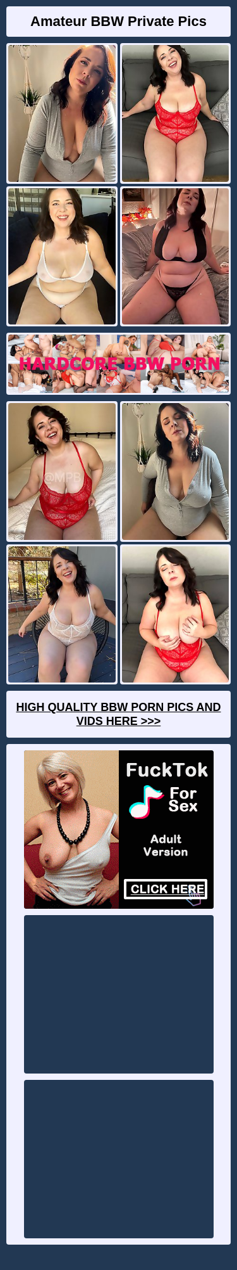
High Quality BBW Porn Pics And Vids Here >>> (118, 714)
